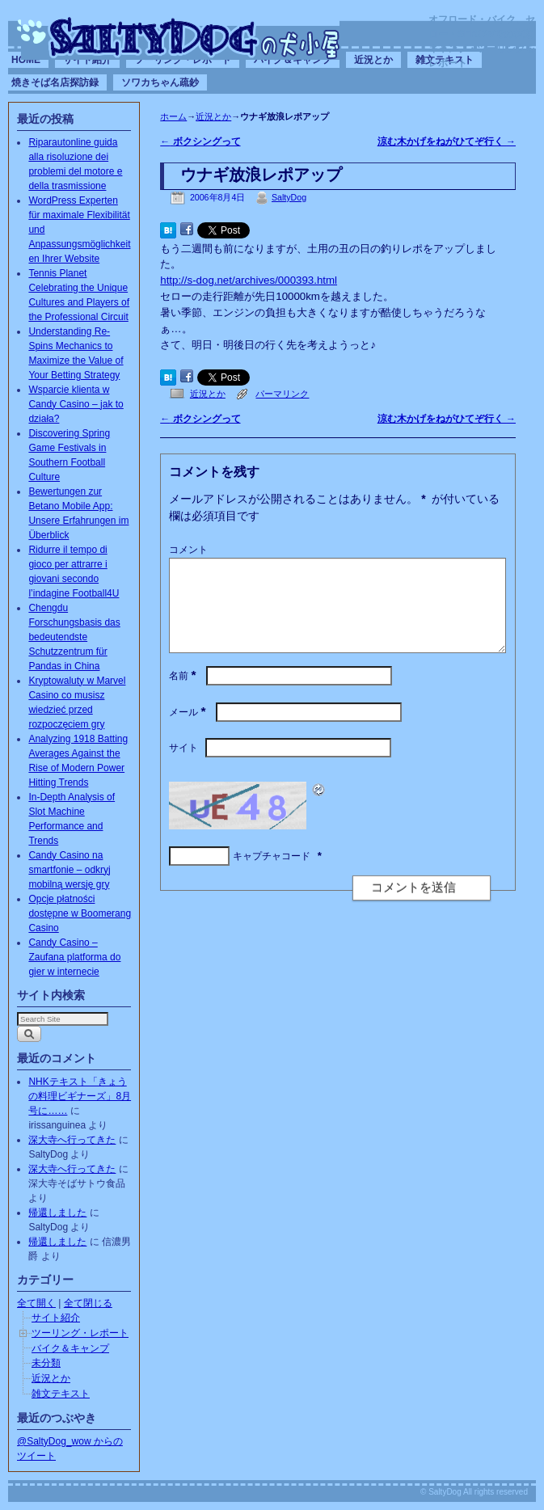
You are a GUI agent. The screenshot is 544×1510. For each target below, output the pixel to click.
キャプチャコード (271, 875)
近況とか (373, 59)
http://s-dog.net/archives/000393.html (248, 280)
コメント (188, 549)
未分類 (46, 1363)
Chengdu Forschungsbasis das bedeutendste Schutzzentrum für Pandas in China (74, 637)
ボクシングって (200, 141)
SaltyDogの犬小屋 (180, 37)
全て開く (36, 1303)
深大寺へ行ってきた (72, 1139)
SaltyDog (289, 197)
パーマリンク (282, 394)
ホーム (173, 116)
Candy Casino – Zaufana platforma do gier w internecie (74, 957)
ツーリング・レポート (80, 1333)
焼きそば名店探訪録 (55, 82)
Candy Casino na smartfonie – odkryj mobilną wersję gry (69, 870)
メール (189, 731)
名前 (184, 695)
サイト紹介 (56, 1317)
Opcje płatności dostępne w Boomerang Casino (79, 913)
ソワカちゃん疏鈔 (160, 82)
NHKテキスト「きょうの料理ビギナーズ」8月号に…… (79, 1096)
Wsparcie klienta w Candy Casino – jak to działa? (75, 404)
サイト (183, 767)
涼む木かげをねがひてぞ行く (446, 141)
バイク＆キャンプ (70, 1348)
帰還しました (57, 1212)
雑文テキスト (61, 1393)
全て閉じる (88, 1303)
